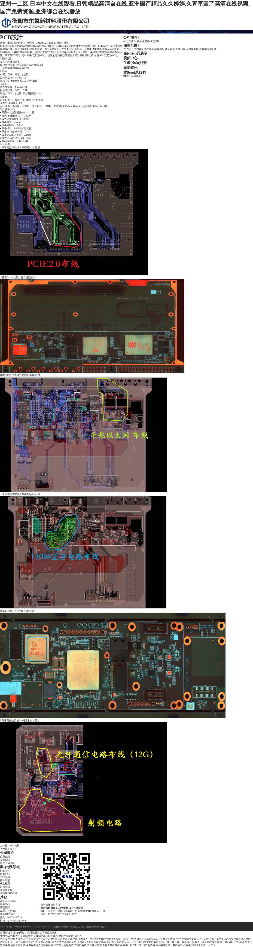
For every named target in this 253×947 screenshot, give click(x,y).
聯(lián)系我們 (134, 72)
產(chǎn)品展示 (135, 53)
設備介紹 (139, 41)
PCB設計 (128, 49)
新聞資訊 (130, 67)
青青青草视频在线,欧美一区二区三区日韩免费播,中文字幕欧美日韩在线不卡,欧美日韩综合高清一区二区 (158, 945)
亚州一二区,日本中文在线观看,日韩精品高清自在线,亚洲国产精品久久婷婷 (40, 935)
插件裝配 (159, 49)
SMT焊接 (149, 49)
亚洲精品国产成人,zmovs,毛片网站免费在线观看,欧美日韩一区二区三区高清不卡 (150, 942)
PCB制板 (138, 49)
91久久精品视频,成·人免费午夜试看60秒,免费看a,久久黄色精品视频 (69, 942)
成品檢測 (170, 49)
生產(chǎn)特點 (135, 63)
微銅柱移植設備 (207, 49)
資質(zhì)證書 (151, 41)
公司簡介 (130, 37)
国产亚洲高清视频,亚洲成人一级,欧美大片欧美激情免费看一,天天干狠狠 (97, 939)
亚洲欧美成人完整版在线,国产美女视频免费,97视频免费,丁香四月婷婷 (64, 945)
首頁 (126, 33)
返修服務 (180, 49)
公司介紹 (128, 41)
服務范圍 (130, 45)
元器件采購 (192, 49)
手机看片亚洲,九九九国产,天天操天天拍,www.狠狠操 (28, 939)
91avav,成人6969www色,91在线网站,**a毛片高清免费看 (166, 939)
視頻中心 (130, 58)
